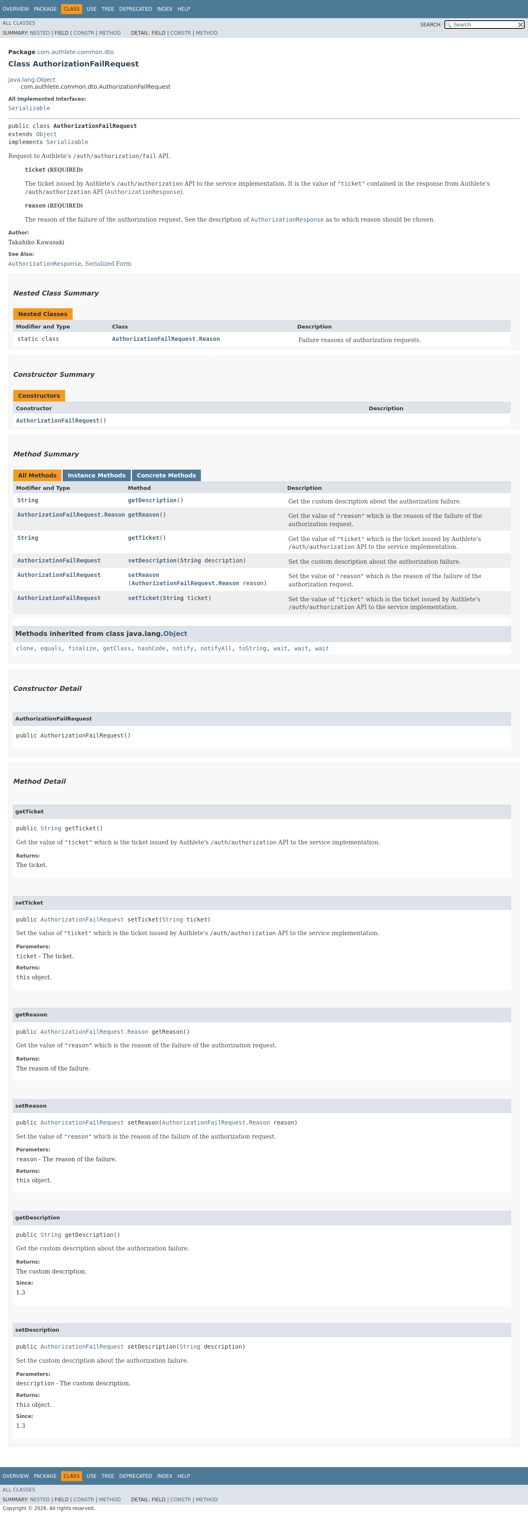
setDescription (152, 560)
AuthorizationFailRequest (57, 420)
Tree (107, 9)
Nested (40, 33)
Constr (83, 33)
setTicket (143, 598)
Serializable (29, 108)
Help (183, 9)
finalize (82, 648)
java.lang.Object (31, 79)
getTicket (143, 537)
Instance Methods (96, 475)
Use (92, 9)
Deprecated (135, 9)
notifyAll (216, 648)
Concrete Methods (166, 475)
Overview (15, 9)
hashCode (151, 648)
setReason (143, 575)
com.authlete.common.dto (75, 52)
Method (110, 33)
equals (50, 648)
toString (252, 648)
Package (45, 9)
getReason (143, 514)
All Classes (18, 23)
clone (24, 648)
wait (280, 648)
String (27, 500)
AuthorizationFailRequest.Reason (166, 339)
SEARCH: (431, 25)
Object (46, 134)
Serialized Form (108, 263)
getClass (117, 648)
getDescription (152, 500)
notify (182, 648)
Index (165, 9)
